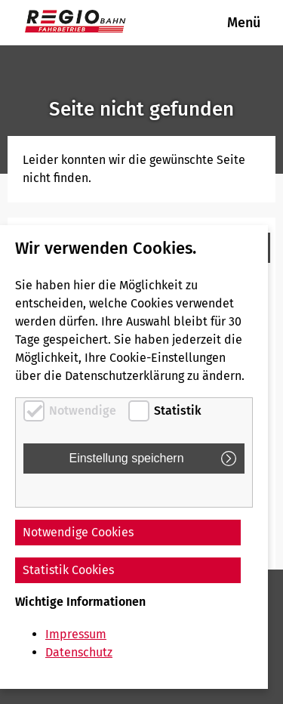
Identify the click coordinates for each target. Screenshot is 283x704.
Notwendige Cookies (78, 532)
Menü (243, 22)
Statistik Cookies (68, 570)
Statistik (177, 410)
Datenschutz (78, 652)
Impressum (75, 634)
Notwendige (82, 410)
